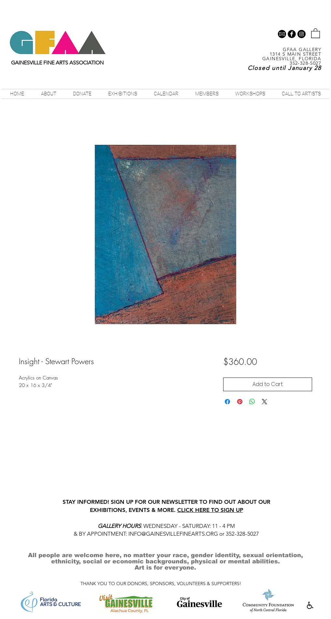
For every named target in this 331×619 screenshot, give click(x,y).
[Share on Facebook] (227, 402)
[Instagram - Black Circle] (301, 34)
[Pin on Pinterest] (240, 402)
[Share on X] (264, 402)
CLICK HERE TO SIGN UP (210, 510)
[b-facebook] (292, 34)
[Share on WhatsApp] (252, 402)
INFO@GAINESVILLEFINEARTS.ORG (173, 533)
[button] (315, 33)
